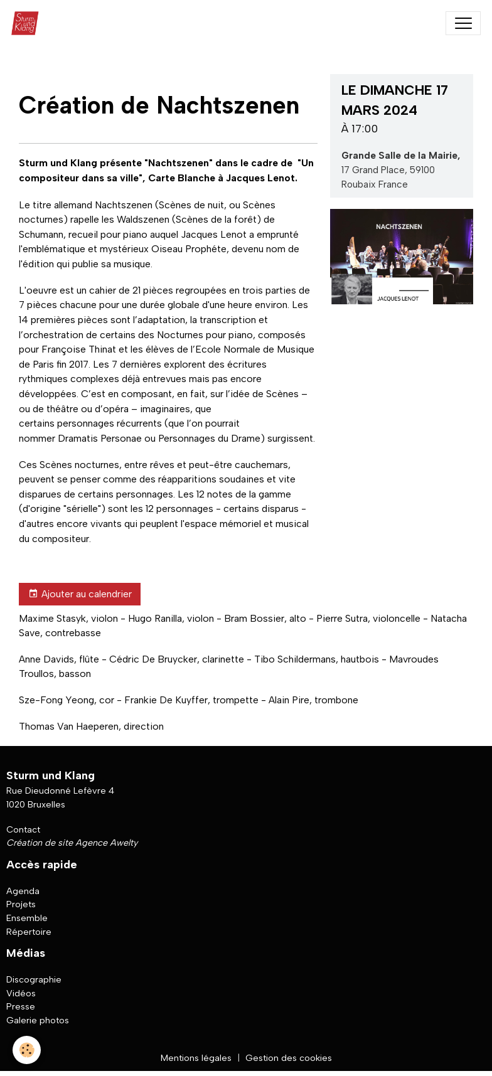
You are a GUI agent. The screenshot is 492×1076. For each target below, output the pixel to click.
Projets (21, 904)
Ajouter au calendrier (80, 594)
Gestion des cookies (288, 1057)
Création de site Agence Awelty (71, 842)
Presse (20, 1006)
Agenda (23, 891)
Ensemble (27, 918)
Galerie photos (37, 1020)
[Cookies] (27, 1050)
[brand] (28, 23)
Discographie (34, 979)
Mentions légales (196, 1057)
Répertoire (28, 931)
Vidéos (21, 993)
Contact (23, 829)
